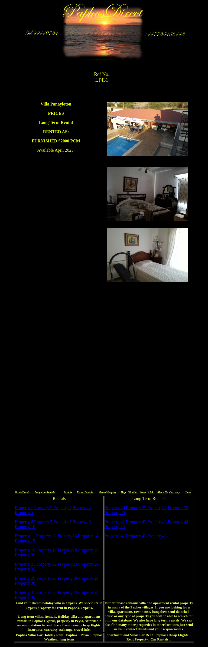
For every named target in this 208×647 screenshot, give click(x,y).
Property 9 (82, 521)
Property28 (67, 578)
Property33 (67, 592)
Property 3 (62, 507)
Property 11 (25, 536)
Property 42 (136, 521)
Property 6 (24, 521)
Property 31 (25, 592)
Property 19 (88, 550)
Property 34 (88, 592)
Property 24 (88, 564)
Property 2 (43, 507)
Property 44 (178, 521)
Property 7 (43, 521)
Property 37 (136, 507)
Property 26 (25, 578)
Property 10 (25, 526)
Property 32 (47, 592)
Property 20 (25, 555)
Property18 (67, 550)
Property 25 (25, 569)
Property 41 (115, 521)
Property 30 (25, 583)
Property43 (157, 521)
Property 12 (47, 536)
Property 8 (62, 521)
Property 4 (82, 507)
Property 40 (115, 512)
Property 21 (25, 564)
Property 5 (24, 512)
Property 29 (88, 578)
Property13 (67, 536)
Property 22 (47, 564)
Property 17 (47, 550)
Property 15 (25, 540)
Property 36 (115, 507)
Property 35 (25, 597)
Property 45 (115, 526)
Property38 (157, 507)
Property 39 (178, 507)
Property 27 (47, 578)
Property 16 (25, 550)
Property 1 (24, 507)
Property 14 (88, 536)
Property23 (67, 564)
